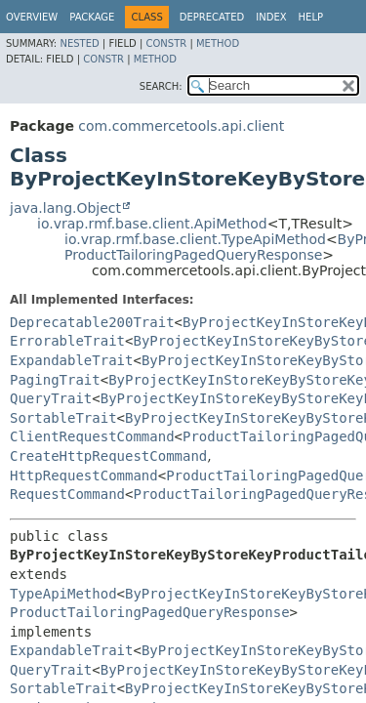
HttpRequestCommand (84, 475)
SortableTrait (63, 418)
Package (91, 17)
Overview (32, 17)
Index (271, 17)
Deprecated (212, 17)
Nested (79, 43)
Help (311, 17)
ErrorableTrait (67, 341)
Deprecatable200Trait (92, 322)
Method (217, 43)
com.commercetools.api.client (181, 126)
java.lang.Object (65, 208)
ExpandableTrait (71, 360)
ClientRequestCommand (92, 436)
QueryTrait (51, 398)
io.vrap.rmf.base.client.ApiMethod (152, 223)
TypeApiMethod (63, 593)
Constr (165, 43)
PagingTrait (55, 380)
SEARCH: (161, 86)
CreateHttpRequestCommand (108, 456)
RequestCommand (67, 494)
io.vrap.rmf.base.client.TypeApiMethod (195, 239)
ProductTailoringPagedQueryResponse (193, 255)
